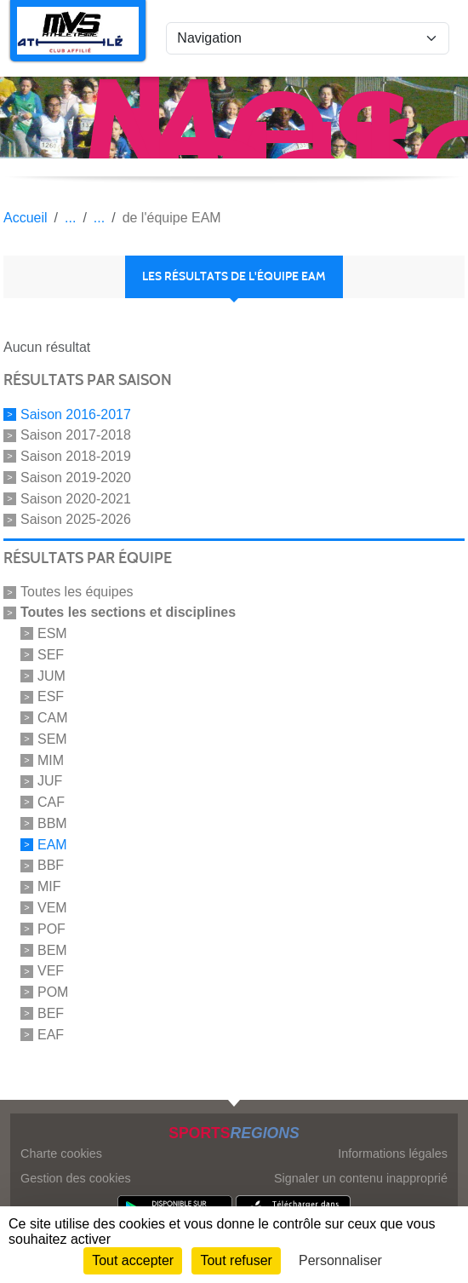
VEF (50, 971)
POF (51, 929)
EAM (52, 844)
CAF (51, 802)
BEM (52, 949)
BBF (50, 865)
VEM (52, 907)
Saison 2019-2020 (75, 477)
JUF (49, 781)
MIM (50, 759)
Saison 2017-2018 (75, 435)
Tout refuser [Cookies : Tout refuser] (235, 1260)
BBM (52, 823)
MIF (49, 886)
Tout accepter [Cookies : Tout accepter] (133, 1260)
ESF (50, 696)
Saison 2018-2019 (75, 456)
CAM (52, 718)
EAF (50, 1034)
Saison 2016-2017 (75, 413)
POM (52, 992)
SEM (52, 739)
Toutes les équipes (77, 591)
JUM (51, 675)
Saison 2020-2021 (75, 498)
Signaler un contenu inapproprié (361, 1178)
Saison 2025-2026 (75, 519)
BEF (50, 1013)
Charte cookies (61, 1153)
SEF (50, 654)
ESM (52, 633)
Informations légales (393, 1153)
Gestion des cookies (75, 1178)
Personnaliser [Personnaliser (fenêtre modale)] (340, 1260)
